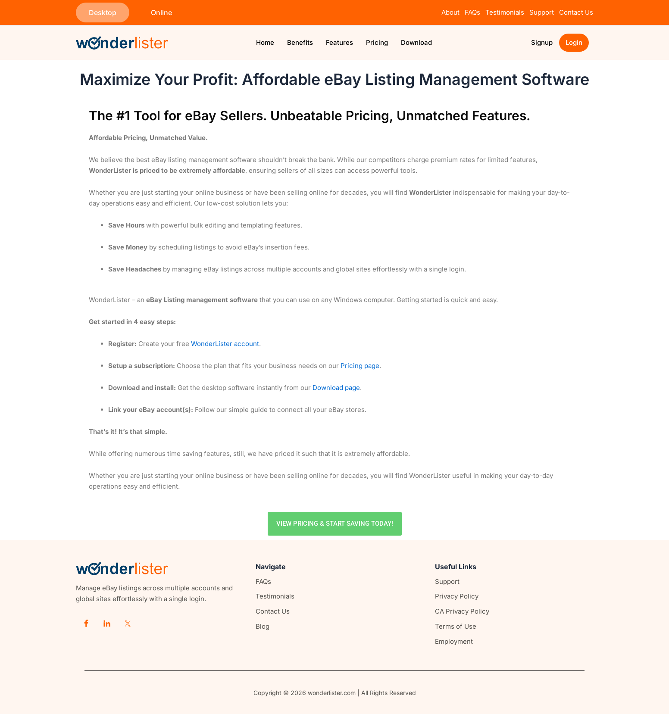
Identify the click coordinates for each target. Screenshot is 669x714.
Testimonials (504, 12)
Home (265, 42)
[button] (102, 12)
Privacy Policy (456, 596)
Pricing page (360, 366)
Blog (262, 626)
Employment (454, 641)
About (450, 12)
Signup (542, 42)
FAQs (472, 12)
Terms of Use (455, 626)
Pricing (377, 42)
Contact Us (576, 12)
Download (416, 42)
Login (574, 42)
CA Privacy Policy (462, 611)
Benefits (300, 42)
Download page (336, 388)
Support (543, 12)
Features (339, 42)
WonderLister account (225, 344)
